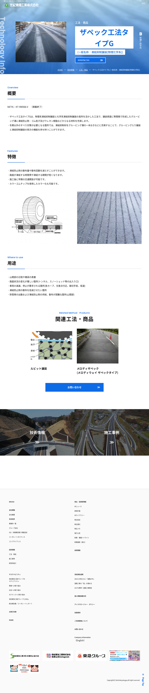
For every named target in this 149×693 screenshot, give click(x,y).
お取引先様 (15, 609)
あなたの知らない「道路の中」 (89, 568)
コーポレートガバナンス (21, 517)
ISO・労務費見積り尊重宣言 (23, 511)
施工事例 (13, 544)
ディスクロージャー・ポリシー (90, 598)
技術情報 (70, 74)
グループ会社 (15, 505)
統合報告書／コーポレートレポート (26, 599)
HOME (60, 74)
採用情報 (79, 534)
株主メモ (78, 507)
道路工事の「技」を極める (87, 573)
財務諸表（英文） (83, 524)
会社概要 (13, 488)
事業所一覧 (14, 500)
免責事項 (79, 607)
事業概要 (13, 494)
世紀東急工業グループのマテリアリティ (21, 569)
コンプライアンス (17, 522)
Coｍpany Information (86, 638)
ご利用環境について (84, 617)
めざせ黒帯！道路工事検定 (87, 579)
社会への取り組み (17, 582)
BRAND (13, 473)
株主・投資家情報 (83, 473)
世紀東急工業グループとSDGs (23, 594)
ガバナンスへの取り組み (21, 588)
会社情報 (13, 483)
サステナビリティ (18, 562)
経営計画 (78, 485)
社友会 (12, 618)
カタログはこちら (88, 63)
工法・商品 (83, 74)
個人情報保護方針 (83, 588)
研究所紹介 (14, 549)
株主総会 (78, 496)
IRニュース (79, 479)
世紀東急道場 (81, 562)
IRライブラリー (82, 490)
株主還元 (78, 502)
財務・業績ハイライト (85, 519)
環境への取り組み (17, 577)
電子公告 (78, 513)
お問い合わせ (74, 391)
